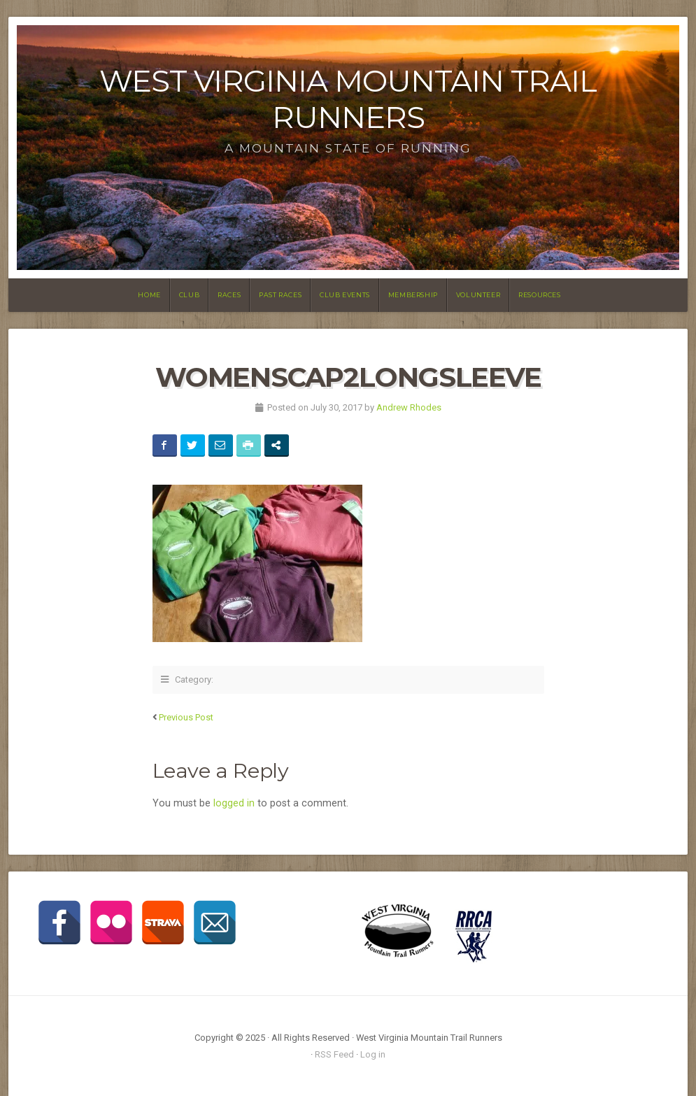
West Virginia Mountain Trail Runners (348, 99)
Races (229, 295)
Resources (539, 295)
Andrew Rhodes (408, 407)
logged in (234, 803)
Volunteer (478, 295)
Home (149, 295)
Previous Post (186, 717)
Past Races (280, 295)
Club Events (345, 295)
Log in (372, 1054)
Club (189, 295)
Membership (413, 295)
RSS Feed (334, 1054)
